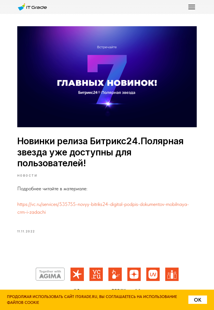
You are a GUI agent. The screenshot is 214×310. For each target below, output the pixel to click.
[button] (191, 7)
